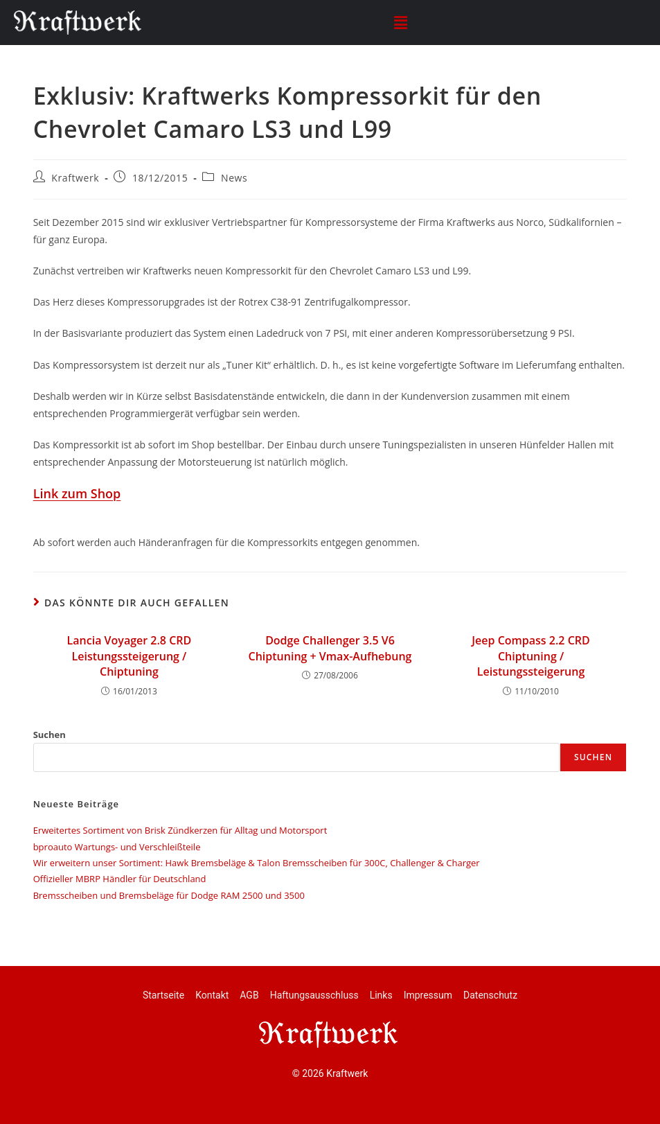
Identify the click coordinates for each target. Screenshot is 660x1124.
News (234, 177)
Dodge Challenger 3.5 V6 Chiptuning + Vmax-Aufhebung (330, 648)
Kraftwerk (75, 177)
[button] (400, 22)
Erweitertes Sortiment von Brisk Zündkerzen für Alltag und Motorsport (180, 830)
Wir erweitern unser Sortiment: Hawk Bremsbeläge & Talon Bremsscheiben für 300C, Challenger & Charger (256, 863)
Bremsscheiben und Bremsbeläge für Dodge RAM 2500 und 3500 (169, 895)
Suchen (49, 734)
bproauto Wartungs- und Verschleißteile (117, 847)
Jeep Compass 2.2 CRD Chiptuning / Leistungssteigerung (530, 656)
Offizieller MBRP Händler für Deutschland (119, 878)
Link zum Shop (77, 493)
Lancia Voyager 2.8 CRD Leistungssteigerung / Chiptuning (129, 656)
